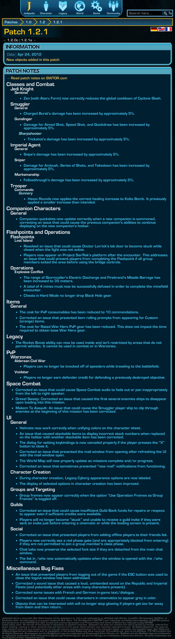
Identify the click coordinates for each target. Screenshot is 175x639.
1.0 (28, 22)
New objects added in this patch (32, 59)
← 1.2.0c (10, 40)
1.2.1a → (28, 40)
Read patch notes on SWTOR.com (39, 78)
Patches (11, 22)
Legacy (63, 13)
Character (46, 13)
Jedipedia (29, 13)
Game (96, 13)
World (79, 13)
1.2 (42, 22)
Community (113, 13)
